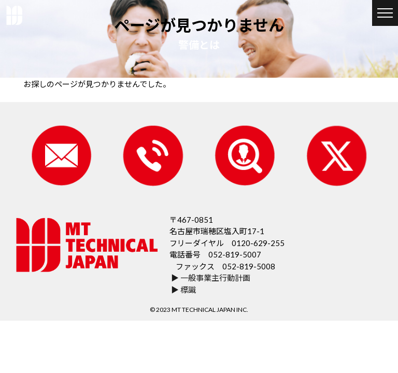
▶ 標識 (183, 289)
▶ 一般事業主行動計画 (210, 277)
